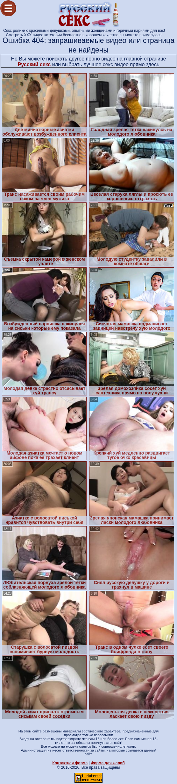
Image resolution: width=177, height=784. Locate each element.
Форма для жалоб (108, 763)
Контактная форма (70, 763)
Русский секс (34, 64)
